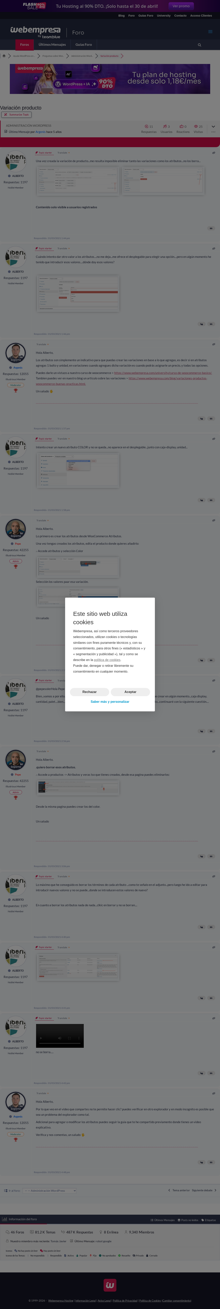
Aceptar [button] (130, 692)
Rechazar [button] (89, 692)
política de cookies (107, 660)
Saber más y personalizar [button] (110, 701)
